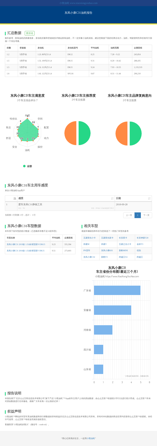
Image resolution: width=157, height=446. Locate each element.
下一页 (146, 215)
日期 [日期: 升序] (118, 198)
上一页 (129, 215)
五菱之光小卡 (125, 244)
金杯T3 (140, 244)
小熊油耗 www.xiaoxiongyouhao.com (78, 3)
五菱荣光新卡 (107, 238)
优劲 (139, 250)
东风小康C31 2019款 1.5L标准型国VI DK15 (26, 244)
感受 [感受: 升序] (20, 198)
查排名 (29, 33)
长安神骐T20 (142, 238)
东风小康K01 (107, 250)
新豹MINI (123, 250)
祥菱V (104, 244)
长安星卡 (123, 238)
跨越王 (140, 257)
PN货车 (86, 250)
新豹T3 (104, 257)
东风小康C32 (89, 257)
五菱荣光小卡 (89, 238)
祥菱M (86, 244)
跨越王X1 (123, 257)
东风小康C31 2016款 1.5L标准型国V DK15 (25, 251)
